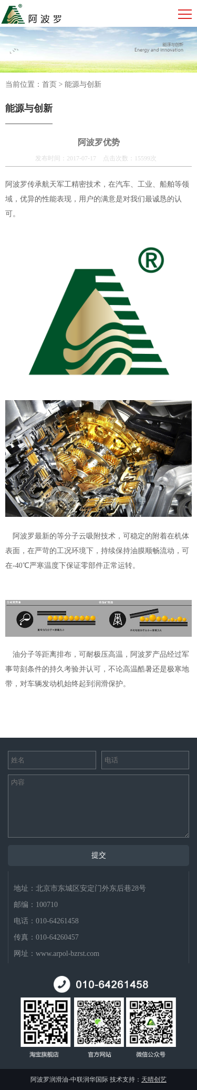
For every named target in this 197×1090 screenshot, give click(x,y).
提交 (98, 855)
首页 (49, 84)
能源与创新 (83, 84)
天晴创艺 (154, 1079)
